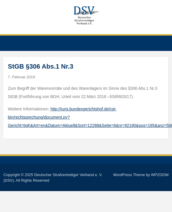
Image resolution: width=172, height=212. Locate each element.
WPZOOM (159, 175)
